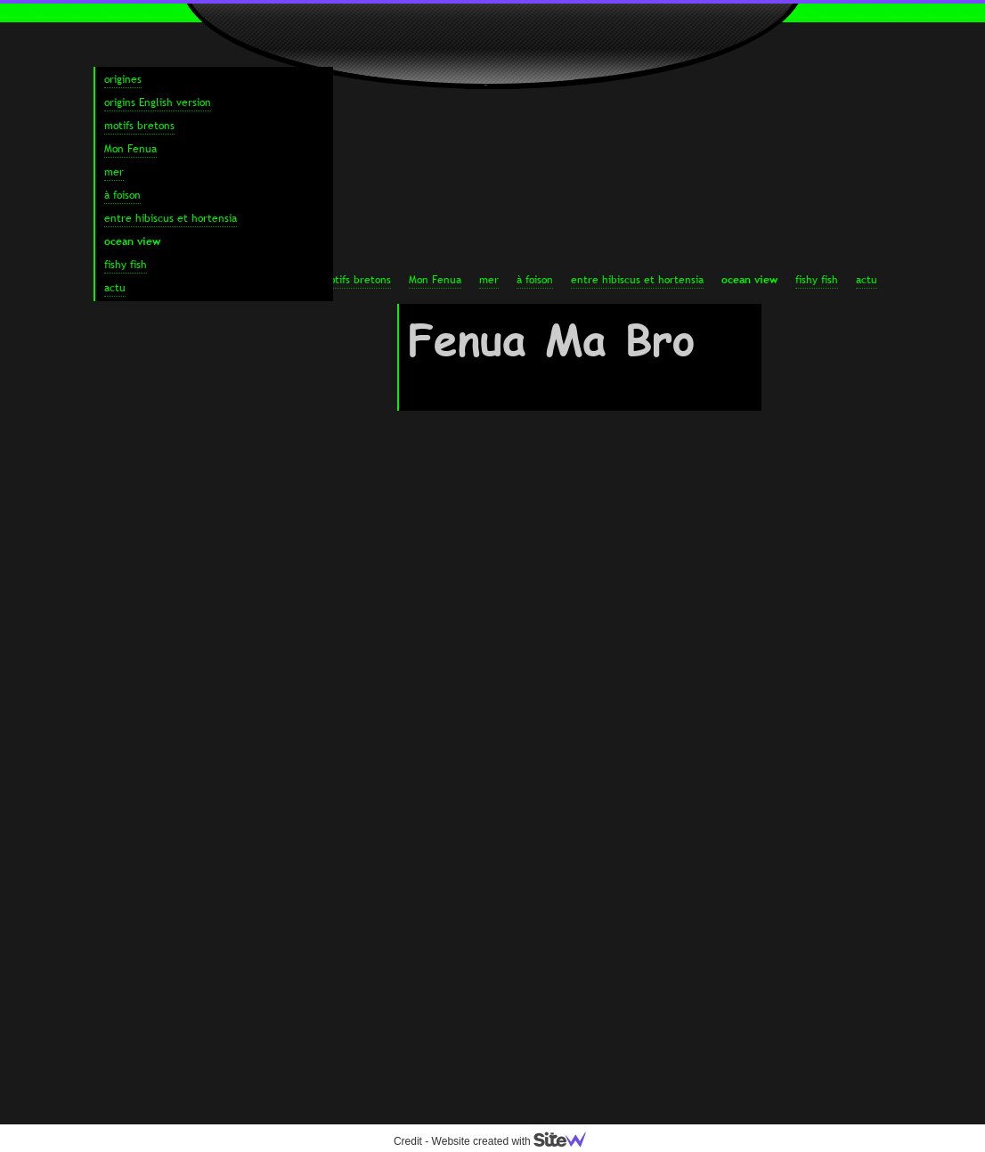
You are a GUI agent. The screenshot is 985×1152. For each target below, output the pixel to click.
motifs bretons (356, 280)
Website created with (516, 1141)
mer (489, 280)
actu (866, 280)
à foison (535, 280)
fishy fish (816, 280)
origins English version (157, 102)
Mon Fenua (435, 280)
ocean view (749, 280)
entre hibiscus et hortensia (637, 280)
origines (123, 79)
